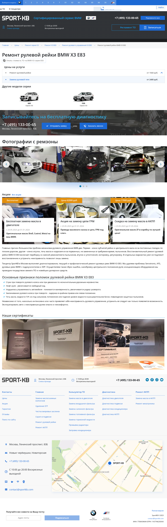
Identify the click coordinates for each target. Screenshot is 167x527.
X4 (86, 2)
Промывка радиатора (78, 424)
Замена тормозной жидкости (82, 418)
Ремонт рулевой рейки (45, 421)
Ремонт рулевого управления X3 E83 (77, 44)
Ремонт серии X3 (32, 44)
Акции (26, 7)
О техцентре (58, 7)
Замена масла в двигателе (81, 397)
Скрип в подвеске (43, 415)
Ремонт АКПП (41, 426)
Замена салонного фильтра (81, 408)
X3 (79, 2)
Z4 (105, 2)
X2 (72, 2)
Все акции (16, 193)
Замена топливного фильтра (82, 413)
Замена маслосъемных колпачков (45, 398)
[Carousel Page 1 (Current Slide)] (80, 185)
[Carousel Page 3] (86, 185)
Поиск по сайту (9, 418)
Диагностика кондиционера (114, 408)
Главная (5, 44)
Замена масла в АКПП (145, 397)
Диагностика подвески (112, 402)
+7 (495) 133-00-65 (126, 16)
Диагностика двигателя (112, 397)
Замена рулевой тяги (19, 78)
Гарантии (6, 408)
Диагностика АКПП (110, 413)
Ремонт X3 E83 (50, 44)
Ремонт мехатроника (145, 402)
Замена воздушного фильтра (82, 402)
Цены (16, 7)
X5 (92, 2)
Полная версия (158, 511)
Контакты (153, 7)
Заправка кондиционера (80, 429)
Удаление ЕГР (41, 405)
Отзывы (5, 413)
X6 (99, 2)
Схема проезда (13, 27)
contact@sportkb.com (21, 488)
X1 (66, 2)
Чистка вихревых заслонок (47, 410)
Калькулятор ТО (40, 7)
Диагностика (108, 390)
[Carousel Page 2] (83, 185)
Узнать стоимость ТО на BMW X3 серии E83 (25, 59)
